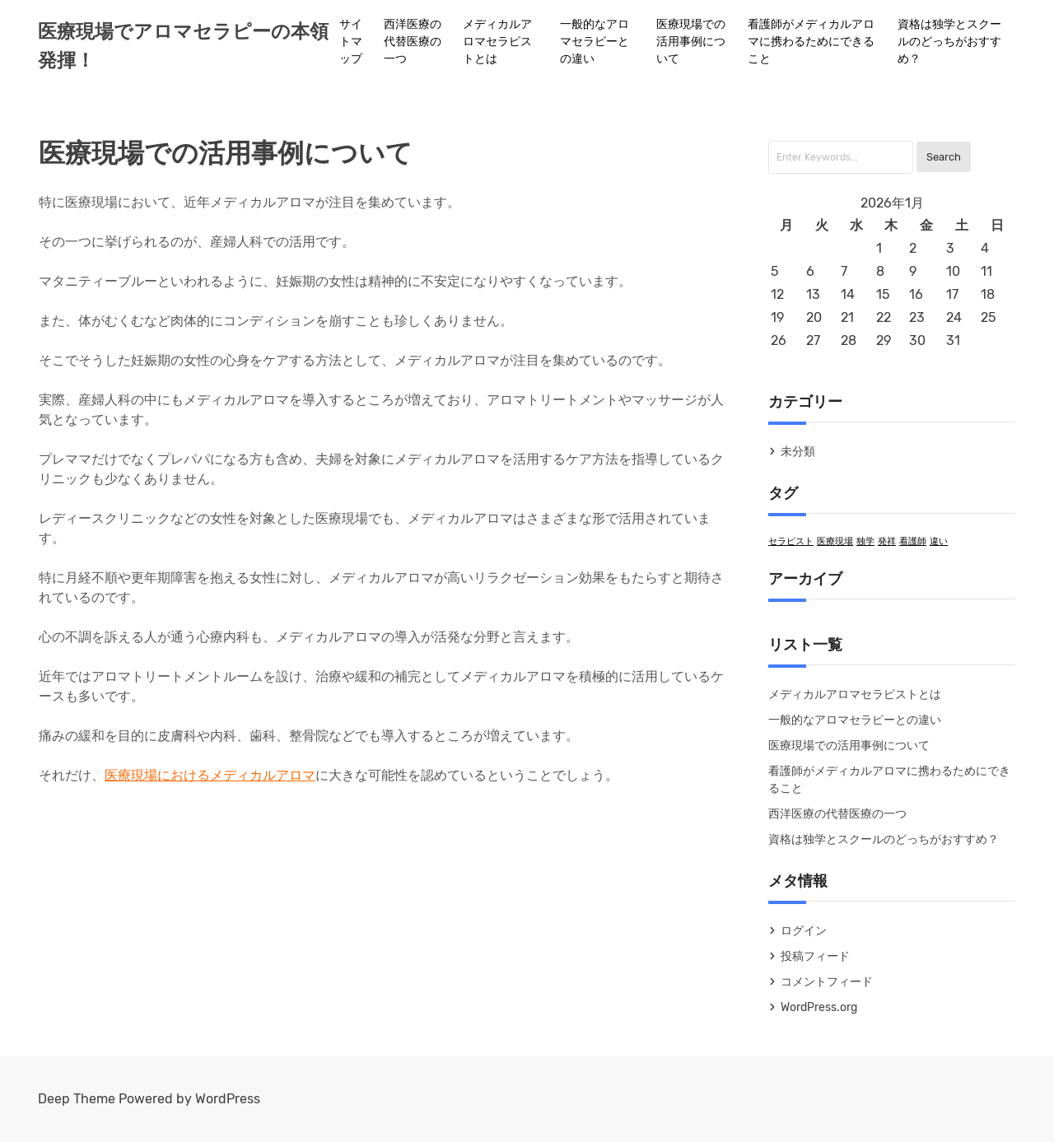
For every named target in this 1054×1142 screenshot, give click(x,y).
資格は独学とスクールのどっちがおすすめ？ (949, 41)
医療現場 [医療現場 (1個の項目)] (835, 541)
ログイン (804, 931)
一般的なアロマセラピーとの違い (594, 41)
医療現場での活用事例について (690, 41)
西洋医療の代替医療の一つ (412, 41)
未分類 (798, 452)
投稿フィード (815, 956)
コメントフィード (827, 982)
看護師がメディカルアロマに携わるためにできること (811, 41)
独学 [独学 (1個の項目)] (865, 541)
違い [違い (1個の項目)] (939, 541)
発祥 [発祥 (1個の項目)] (887, 541)
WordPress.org (819, 1007)
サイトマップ (350, 41)
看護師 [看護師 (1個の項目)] (912, 541)
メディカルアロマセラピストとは (497, 41)
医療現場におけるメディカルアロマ (210, 775)
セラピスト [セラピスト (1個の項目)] (791, 541)
